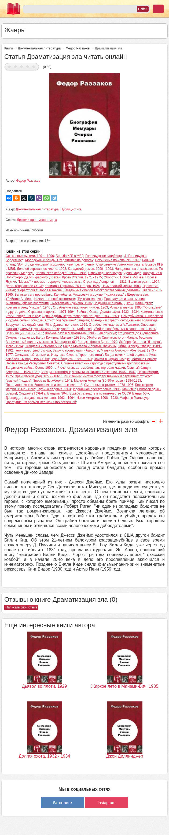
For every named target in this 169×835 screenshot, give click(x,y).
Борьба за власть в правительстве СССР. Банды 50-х (109, 393)
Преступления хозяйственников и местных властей (44, 385)
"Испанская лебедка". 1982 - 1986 (61, 273)
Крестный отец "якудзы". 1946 (28, 307)
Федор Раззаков (78, 48)
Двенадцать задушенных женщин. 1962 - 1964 (40, 398)
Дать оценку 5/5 (34, 66)
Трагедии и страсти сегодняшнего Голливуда (124, 320)
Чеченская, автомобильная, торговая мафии (91, 368)
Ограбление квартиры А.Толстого (114, 325)
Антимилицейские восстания (27, 303)
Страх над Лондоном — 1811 (105, 282)
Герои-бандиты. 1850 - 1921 (71, 359)
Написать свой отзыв (21, 607)
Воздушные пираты (108, 303)
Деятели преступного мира (37, 220)
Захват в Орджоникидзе (112, 359)
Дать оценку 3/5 (21, 66)
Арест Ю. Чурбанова (76, 329)
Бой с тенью (72, 376)
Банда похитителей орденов (126, 355)
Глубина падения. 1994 (54, 389)
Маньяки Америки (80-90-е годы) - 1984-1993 (107, 380)
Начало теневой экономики (54, 299)
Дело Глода (133, 273)
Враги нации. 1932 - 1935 (24, 333)
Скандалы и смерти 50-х (43, 346)
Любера (125, 342)
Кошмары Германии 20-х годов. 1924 (72, 286)
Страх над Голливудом (105, 273)
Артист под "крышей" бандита (67, 320)
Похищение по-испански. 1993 (117, 260)
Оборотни (111, 277)
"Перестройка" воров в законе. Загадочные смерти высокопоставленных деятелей (79, 290)
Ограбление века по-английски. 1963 (80, 307)
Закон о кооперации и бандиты (76, 350)
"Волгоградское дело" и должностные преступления (55, 264)
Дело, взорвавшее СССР (24, 286)
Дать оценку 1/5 (9, 66)
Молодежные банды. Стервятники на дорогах (59, 260)
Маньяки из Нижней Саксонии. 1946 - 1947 (104, 372)
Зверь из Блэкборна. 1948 (52, 380)
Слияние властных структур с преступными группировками (105, 363)
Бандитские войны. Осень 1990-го (31, 368)
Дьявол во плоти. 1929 (70, 325)
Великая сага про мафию (33, 294)
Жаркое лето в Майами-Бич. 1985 (70, 333)
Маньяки (128, 389)
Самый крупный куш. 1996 (39, 329)
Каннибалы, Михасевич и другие (78, 294)
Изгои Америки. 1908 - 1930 (97, 398)
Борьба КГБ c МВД (70, 256)
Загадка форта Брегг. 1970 (97, 342)
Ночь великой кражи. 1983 (121, 286)
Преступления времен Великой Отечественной (41, 402)
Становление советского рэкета (120, 264)
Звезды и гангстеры (55, 372)
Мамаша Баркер (143, 359)
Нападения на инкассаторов (136, 269)
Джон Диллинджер (138, 303)
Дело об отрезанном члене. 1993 (41, 269)
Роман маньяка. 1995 (126, 307)
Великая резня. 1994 (143, 282)
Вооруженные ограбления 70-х (29, 325)
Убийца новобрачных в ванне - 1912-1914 (124, 329)
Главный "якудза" (18, 380)
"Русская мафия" (89, 299)
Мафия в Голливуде (134, 398)
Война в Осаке (87, 312)
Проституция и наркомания (124, 299)
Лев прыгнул (106, 333)
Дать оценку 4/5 (27, 66)
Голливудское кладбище (103, 256)
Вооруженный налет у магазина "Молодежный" (41, 342)
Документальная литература (39, 48)
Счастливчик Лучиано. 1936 (71, 303)
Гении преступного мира (32, 350)
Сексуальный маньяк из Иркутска (39, 355)
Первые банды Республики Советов (32, 363)
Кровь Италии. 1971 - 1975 (82, 277)
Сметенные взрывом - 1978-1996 (108, 385)
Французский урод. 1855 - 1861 (37, 376)
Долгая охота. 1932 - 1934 (119, 312)
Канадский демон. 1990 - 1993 (90, 269)
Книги (8, 48)
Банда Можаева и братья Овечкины (89, 346)
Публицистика (71, 209)
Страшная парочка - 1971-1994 (51, 312)
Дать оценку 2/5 (15, 66)
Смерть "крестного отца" (85, 355)
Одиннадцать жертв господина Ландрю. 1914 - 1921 (80, 316)
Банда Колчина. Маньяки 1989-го (60, 337)
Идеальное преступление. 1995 (97, 389)
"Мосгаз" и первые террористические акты (49, 282)
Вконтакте (62, 802)
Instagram (107, 802)
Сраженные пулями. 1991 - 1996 (30, 256)
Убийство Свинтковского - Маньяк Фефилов (119, 337)
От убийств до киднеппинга (138, 333)
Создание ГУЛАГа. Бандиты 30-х (43, 393)
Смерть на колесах (20, 337)
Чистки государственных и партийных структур (118, 376)
